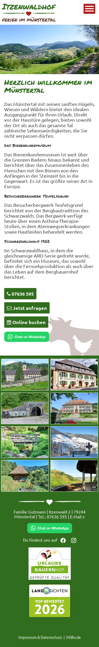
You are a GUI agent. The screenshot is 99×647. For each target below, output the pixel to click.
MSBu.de (73, 637)
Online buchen (26, 322)
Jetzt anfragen (27, 308)
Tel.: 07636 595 (52, 516)
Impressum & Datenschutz (40, 637)
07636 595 (20, 294)
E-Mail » (77, 516)
